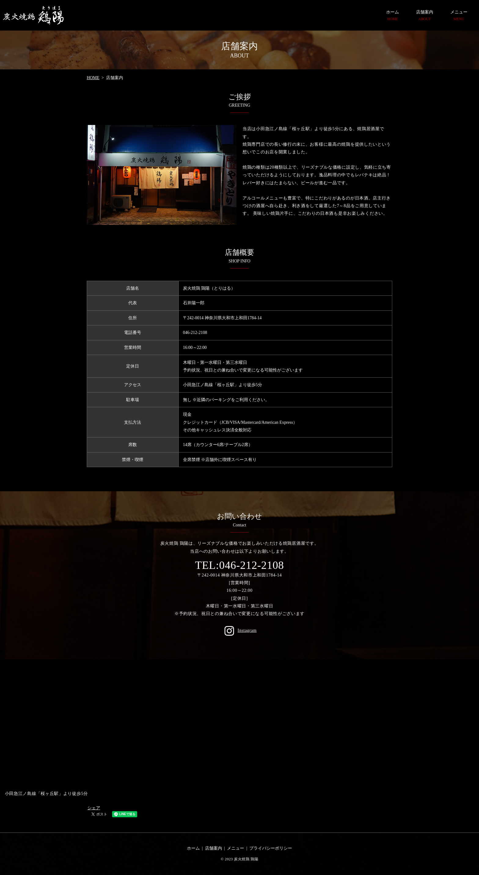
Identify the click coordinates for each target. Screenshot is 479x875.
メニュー (458, 15)
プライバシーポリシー (270, 848)
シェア (93, 808)
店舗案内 (424, 15)
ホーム (392, 15)
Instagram (239, 630)
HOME (93, 77)
